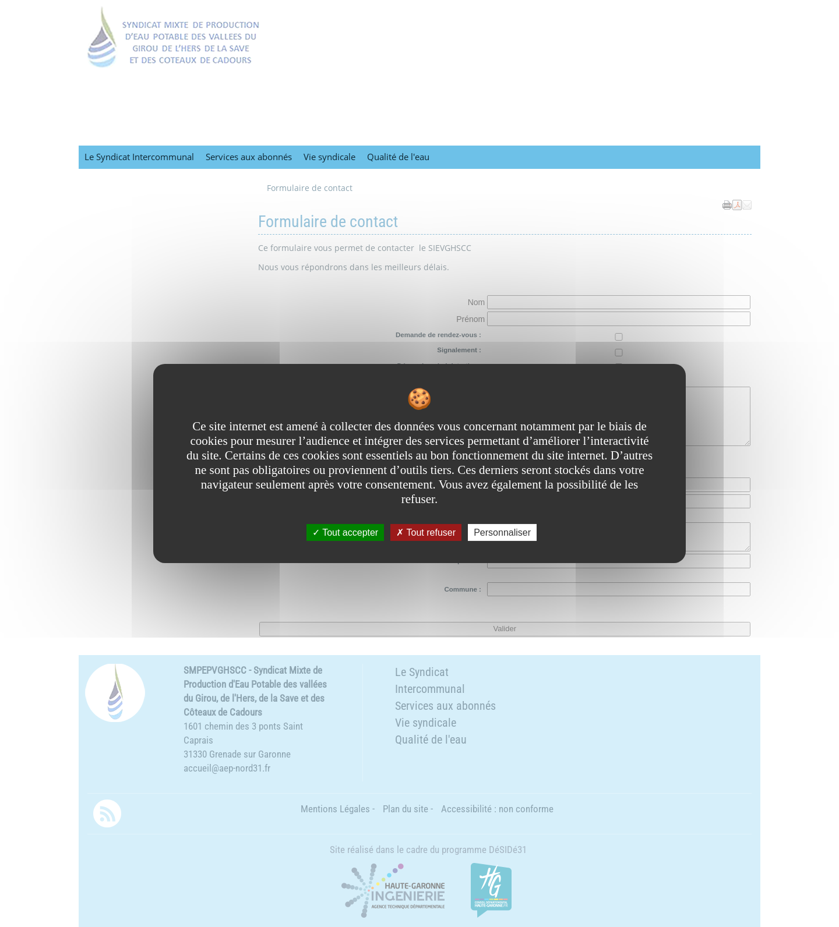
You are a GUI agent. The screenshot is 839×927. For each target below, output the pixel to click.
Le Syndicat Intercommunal (139, 157)
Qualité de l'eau (398, 157)
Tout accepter (345, 532)
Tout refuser (426, 532)
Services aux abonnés (249, 157)
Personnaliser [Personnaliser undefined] (502, 532)
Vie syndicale (329, 157)
